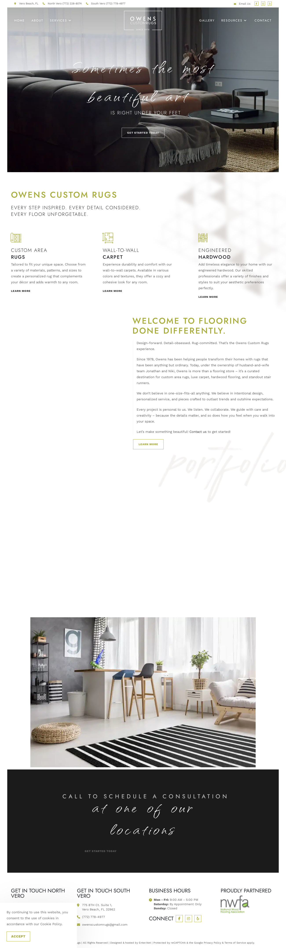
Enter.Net (145, 942)
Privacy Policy (212, 942)
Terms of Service (235, 942)
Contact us (198, 432)
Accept (18, 936)
